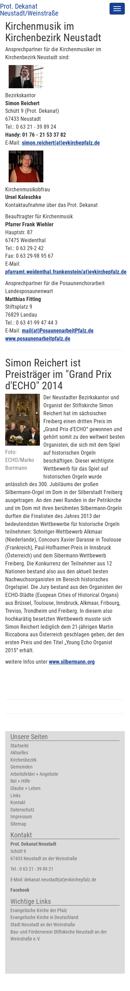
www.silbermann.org (72, 661)
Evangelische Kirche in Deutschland (44, 917)
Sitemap (18, 824)
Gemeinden (21, 767)
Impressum (21, 817)
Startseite (19, 746)
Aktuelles (19, 753)
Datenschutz (22, 810)
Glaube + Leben (25, 788)
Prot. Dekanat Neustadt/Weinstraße (29, 9)
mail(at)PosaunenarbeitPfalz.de (58, 330)
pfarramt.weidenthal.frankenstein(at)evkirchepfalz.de (66, 272)
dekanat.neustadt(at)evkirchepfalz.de (60, 880)
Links (15, 796)
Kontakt (17, 803)
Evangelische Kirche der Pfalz (38, 910)
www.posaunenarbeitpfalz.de (37, 338)
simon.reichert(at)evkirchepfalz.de (61, 142)
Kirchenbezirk (23, 760)
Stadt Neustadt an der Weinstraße (42, 925)
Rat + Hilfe (20, 781)
